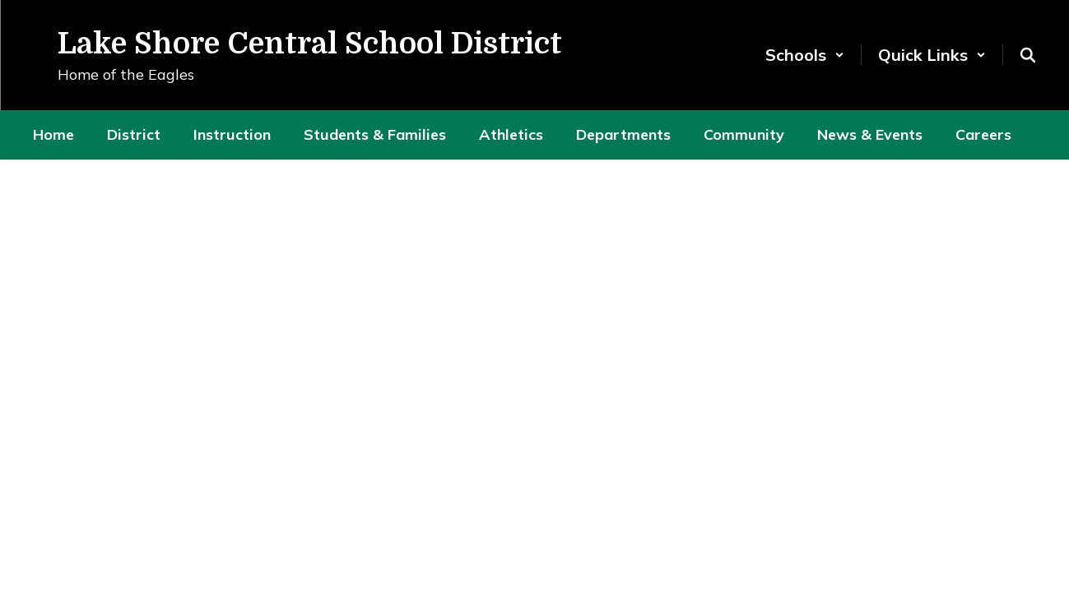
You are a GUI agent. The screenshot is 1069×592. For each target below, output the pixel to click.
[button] (804, 54)
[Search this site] (1028, 55)
